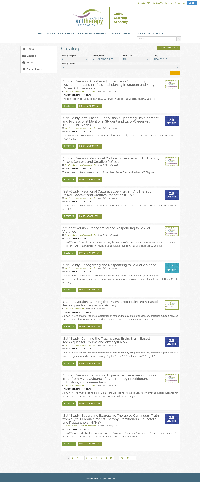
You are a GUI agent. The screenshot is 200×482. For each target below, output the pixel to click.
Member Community (122, 33)
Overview (66, 95)
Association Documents (150, 33)
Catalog (29, 55)
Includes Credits (90, 92)
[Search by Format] (105, 59)
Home (28, 49)
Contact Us (157, 3)
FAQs (27, 62)
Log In (192, 3)
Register (69, 106)
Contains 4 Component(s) (74, 128)
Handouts (87, 95)
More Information (89, 106)
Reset (175, 73)
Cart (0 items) (32, 69)
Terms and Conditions (175, 3)
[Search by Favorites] (120, 67)
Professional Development (93, 33)
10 (111, 457)
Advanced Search (168, 47)
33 (128, 457)
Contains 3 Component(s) (74, 92)
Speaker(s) (76, 95)
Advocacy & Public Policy (60, 33)
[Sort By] (166, 59)
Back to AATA (144, 3)
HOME (40, 33)
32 (122, 457)
